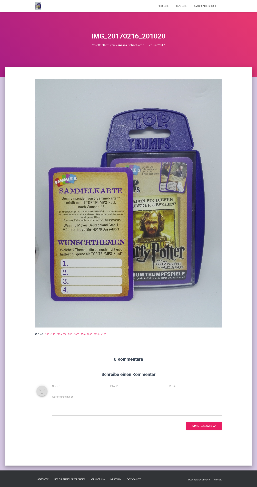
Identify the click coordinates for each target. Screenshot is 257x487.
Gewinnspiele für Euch (206, 6)
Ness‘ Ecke (164, 6)
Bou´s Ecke (182, 6)
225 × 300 (62, 334)
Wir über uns (98, 479)
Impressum (115, 479)
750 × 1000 (73, 334)
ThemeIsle (217, 479)
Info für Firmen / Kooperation (70, 479)
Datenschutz (134, 479)
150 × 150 (50, 334)
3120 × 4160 (100, 334)
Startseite (43, 479)
